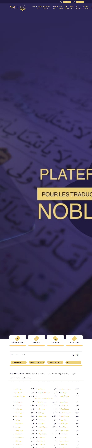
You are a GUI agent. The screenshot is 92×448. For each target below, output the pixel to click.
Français (65, 1)
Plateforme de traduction (47, 7)
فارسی (78, 1)
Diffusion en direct (55, 7)
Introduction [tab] (14, 378)
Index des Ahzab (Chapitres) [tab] (58, 374)
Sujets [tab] (74, 374)
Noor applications (78, 7)
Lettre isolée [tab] (26, 378)
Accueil (34, 6)
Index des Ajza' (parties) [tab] (35, 374)
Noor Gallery (61, 7)
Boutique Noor (72, 7)
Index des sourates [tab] (16, 374)
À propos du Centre (39, 7)
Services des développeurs (85, 7)
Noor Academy (67, 7)
